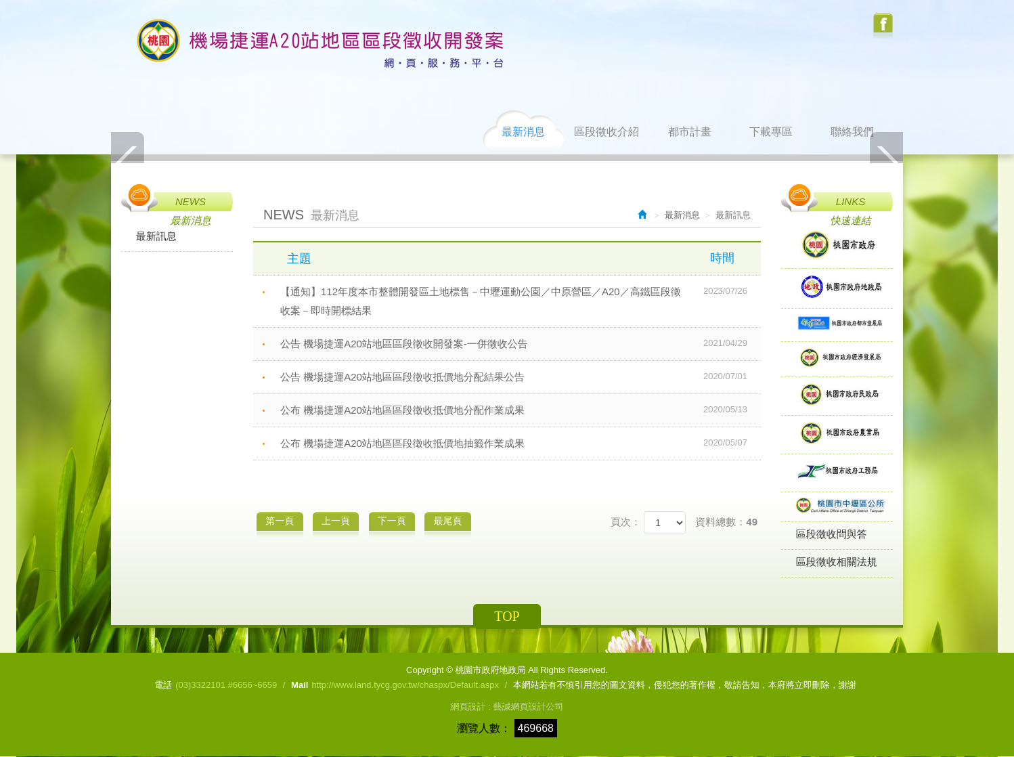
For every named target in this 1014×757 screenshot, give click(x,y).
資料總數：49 (726, 521)
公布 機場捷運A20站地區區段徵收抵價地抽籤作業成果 (520, 443)
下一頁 (397, 520)
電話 (163, 685)
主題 (519, 258)
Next (886, 162)
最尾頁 (456, 520)
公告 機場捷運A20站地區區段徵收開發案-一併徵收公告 (520, 343)
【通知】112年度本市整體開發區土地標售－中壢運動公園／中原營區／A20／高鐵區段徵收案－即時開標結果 (520, 299)
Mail (299, 685)
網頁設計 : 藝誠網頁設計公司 (507, 707)
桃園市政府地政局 (321, 43)
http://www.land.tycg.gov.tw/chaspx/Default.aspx (405, 685)
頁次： (626, 521)
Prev (128, 162)
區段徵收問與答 (831, 534)
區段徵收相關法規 (836, 562)
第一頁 (281, 520)
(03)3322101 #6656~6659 (226, 685)
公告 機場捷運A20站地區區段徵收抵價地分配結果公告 (520, 376)
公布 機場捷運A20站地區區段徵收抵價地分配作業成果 (520, 409)
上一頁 (339, 520)
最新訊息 (156, 236)
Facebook (883, 27)
